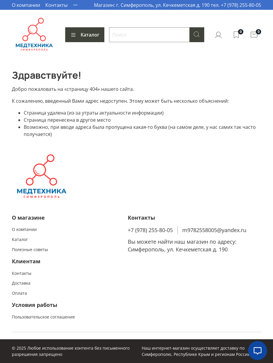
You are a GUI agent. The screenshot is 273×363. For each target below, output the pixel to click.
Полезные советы (30, 249)
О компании (26, 5)
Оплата (19, 293)
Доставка (21, 283)
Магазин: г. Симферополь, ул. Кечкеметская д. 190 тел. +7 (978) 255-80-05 (177, 5)
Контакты (56, 5)
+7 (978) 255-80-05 (150, 230)
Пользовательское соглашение (43, 317)
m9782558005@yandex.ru (214, 230)
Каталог (84, 34)
